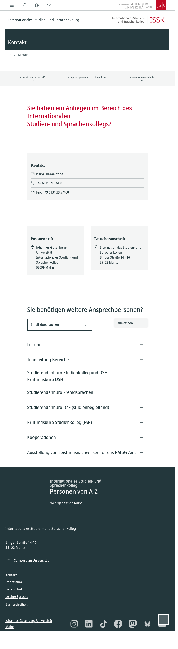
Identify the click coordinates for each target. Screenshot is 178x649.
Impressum (13, 582)
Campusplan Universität (31, 560)
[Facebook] (118, 624)
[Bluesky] (147, 624)
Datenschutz (14, 589)
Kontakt (23, 55)
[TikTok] (103, 624)
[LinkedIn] (89, 624)
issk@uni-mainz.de (49, 174)
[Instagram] (74, 624)
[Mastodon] (133, 624)
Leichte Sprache (16, 596)
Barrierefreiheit (16, 604)
